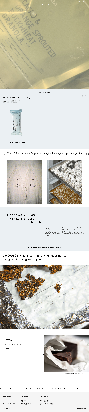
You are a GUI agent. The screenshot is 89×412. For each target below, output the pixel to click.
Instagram (5, 398)
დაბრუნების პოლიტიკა (26, 404)
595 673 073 (6, 402)
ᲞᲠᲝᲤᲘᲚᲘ (83, 5)
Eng (83, 1)
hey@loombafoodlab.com (8, 401)
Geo (85, 1)
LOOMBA (45, 4)
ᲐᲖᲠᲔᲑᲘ (62, 5)
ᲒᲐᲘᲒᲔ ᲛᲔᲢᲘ (6, 348)
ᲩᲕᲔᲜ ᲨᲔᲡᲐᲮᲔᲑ (73, 5)
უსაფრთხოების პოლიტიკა (27, 403)
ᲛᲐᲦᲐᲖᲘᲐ (5, 5)
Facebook (5, 400)
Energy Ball (11, 144)
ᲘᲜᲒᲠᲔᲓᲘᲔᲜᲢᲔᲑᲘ (24, 5)
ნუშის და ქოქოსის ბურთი (16, 142)
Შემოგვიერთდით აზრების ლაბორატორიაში (44, 247)
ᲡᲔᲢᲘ (13, 5)
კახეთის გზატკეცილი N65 (9, 403)
